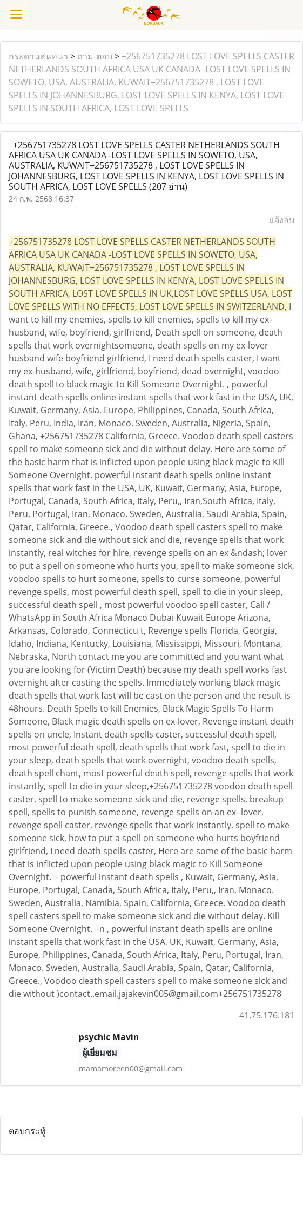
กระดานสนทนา (38, 56)
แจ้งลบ (281, 220)
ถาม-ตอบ (94, 56)
